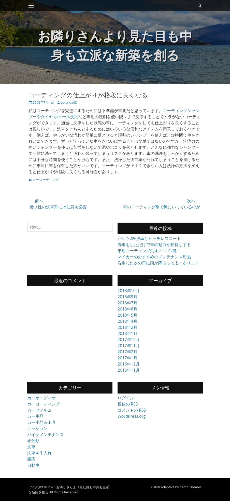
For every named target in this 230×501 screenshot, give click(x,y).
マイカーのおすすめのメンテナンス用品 (154, 257)
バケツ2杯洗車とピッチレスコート (149, 238)
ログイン (126, 398)
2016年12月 (129, 364)
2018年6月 (127, 309)
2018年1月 (127, 333)
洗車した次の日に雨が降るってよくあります (158, 263)
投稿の (128, 404)
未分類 (33, 440)
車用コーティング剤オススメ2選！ (149, 250)
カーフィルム (39, 410)
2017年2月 (127, 352)
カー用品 (35, 416)
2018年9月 (127, 297)
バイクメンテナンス (45, 434)
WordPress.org (132, 416)
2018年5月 (127, 315)
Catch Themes (191, 487)
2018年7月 (127, 303)
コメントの (132, 410)
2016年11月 (129, 370)
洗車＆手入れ (39, 453)
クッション (37, 428)
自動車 (33, 465)
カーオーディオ (41, 398)
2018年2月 (127, 327)
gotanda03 (69, 102)
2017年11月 (129, 345)
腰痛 (31, 459)
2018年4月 (127, 321)
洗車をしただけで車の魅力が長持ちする (154, 244)
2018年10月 (129, 290)
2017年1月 (127, 358)
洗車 (31, 447)
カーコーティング (46, 179)
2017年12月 (129, 339)
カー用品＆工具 (41, 422)
